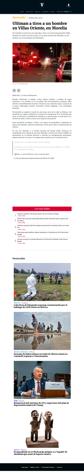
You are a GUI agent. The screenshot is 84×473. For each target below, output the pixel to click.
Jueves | (17, 450)
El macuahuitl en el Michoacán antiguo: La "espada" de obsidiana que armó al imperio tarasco (40, 453)
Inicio (22, 11)
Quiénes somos (34, 467)
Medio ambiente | (21, 352)
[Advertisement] (42, 180)
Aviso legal (25, 467)
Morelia (37, 11)
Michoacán (29, 11)
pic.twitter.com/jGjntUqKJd (40, 154)
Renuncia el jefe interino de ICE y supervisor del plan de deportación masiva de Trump (41, 404)
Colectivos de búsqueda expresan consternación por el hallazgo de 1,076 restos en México (40, 306)
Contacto (59, 467)
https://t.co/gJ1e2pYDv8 (24, 154)
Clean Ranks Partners (48, 467)
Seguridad (45, 11)
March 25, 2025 (48, 158)
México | (17, 303)
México (53, 11)
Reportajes (60, 11)
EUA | (16, 401)
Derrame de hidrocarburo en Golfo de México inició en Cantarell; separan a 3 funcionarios (41, 355)
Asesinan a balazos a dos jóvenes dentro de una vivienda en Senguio (38, 214)
